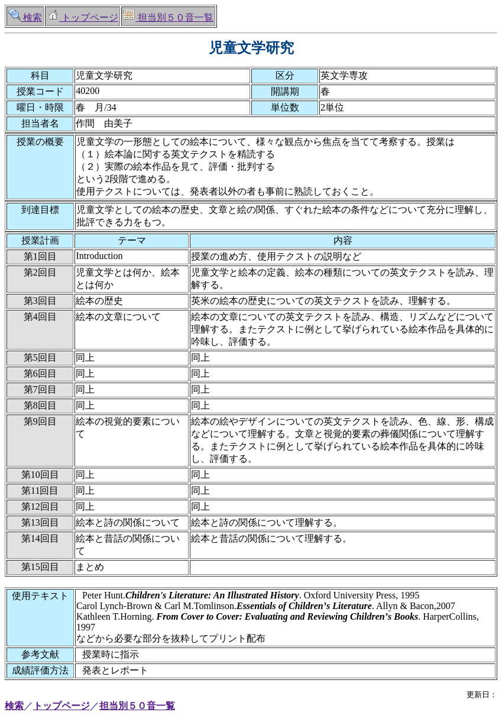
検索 (25, 17)
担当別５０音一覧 (168, 17)
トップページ (82, 17)
